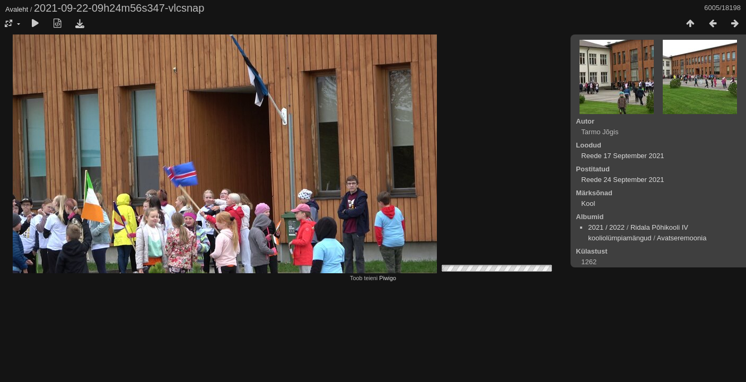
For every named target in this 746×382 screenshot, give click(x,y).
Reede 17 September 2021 (622, 156)
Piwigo (387, 278)
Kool (588, 203)
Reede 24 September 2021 (622, 180)
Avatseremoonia (682, 238)
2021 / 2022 (606, 227)
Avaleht (16, 9)
